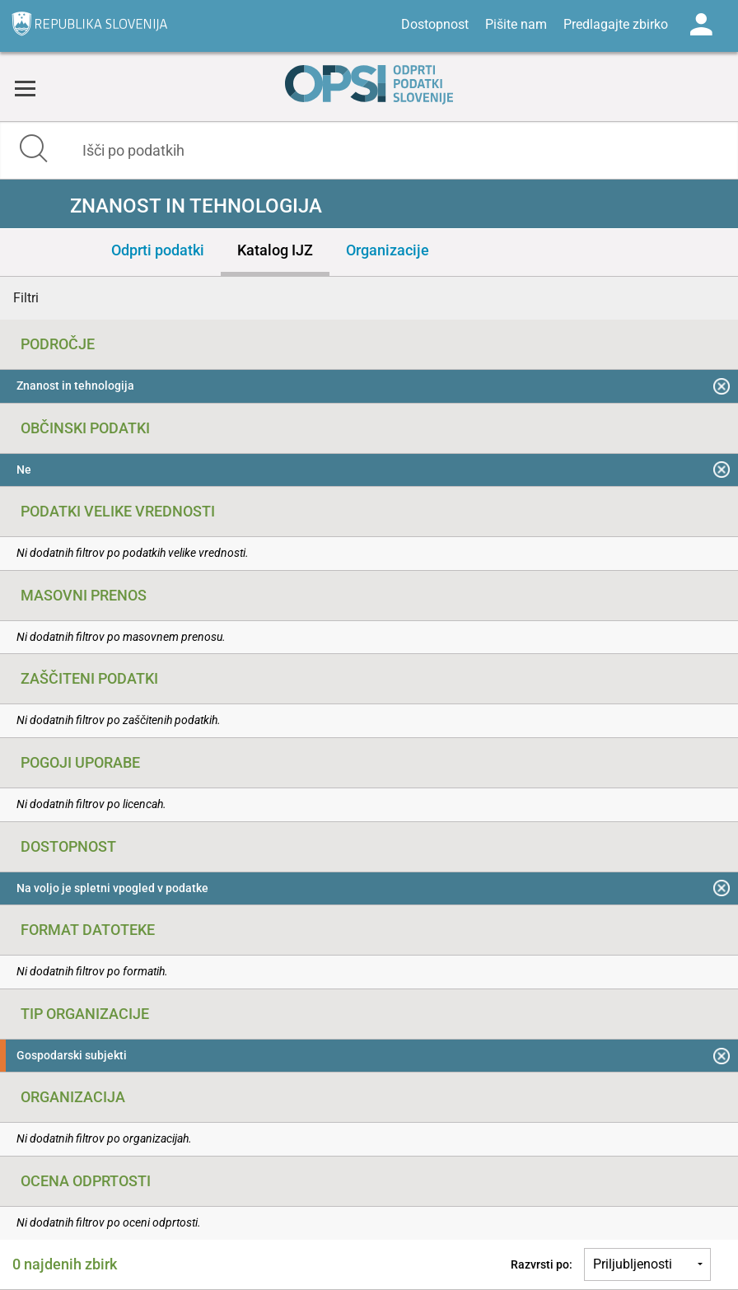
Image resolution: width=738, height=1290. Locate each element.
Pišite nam (516, 24)
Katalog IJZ (275, 250)
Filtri (26, 298)
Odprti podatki (157, 250)
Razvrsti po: (541, 1264)
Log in (701, 24)
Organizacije (387, 250)
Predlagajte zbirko (615, 24)
